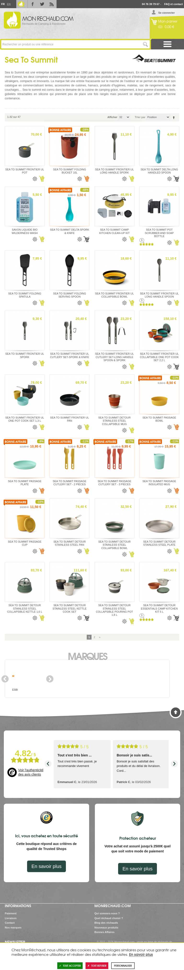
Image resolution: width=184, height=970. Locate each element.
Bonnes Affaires (104, 932)
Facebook (32, 4)
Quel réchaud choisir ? (108, 918)
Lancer (146, 44)
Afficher (112, 117)
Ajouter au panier (41, 179)
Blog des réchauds (106, 922)
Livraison (11, 918)
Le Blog (21, 4)
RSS (52, 4)
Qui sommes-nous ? (107, 913)
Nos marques (13, 927)
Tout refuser (96, 965)
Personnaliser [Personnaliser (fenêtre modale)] (123, 965)
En (8, 4)
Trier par (140, 117)
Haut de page (176, 712)
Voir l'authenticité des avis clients (30, 772)
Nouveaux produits (106, 927)
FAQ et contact (173, 4)
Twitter (42, 4)
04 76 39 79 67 (150, 4)
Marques (87, 655)
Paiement (11, 913)
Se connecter (166, 12)
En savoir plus (46, 866)
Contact (10, 922)
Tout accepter (70, 965)
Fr (3, 4)
